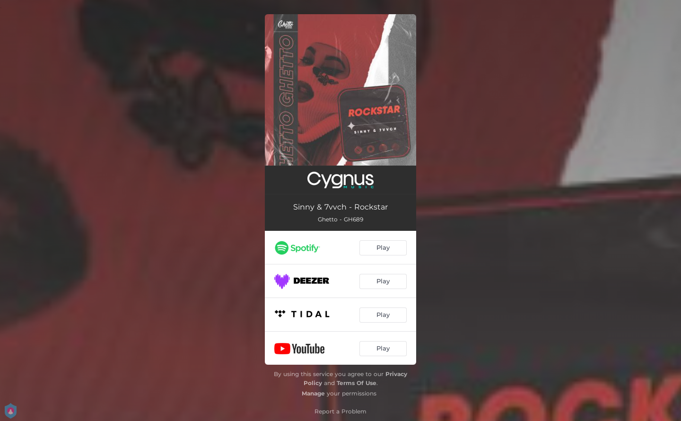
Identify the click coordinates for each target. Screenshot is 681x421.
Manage (313, 393)
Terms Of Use (356, 382)
